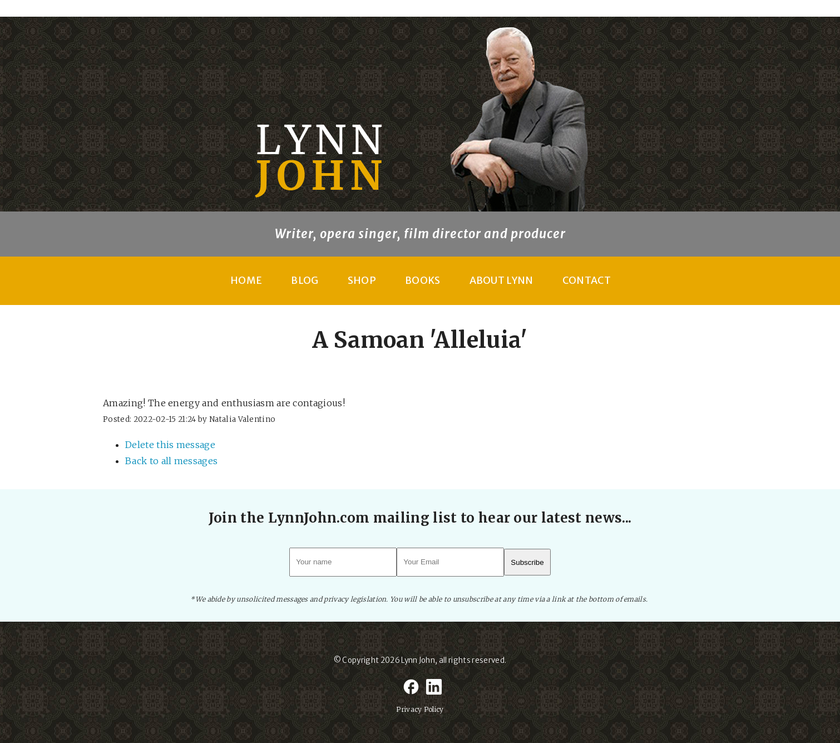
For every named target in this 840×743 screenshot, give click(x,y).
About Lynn (501, 280)
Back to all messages (171, 460)
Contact (586, 280)
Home (246, 280)
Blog (304, 280)
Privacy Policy (419, 709)
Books (423, 280)
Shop (362, 280)
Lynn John (418, 660)
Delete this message (170, 444)
